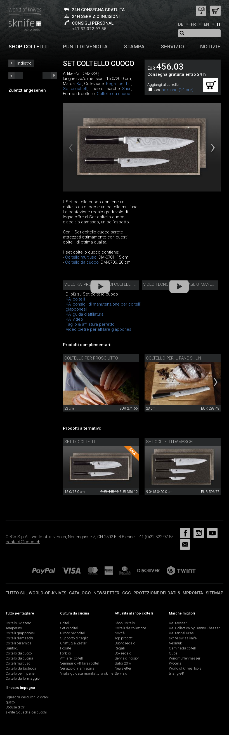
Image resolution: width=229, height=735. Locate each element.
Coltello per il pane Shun (173, 358)
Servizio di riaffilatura (77, 668)
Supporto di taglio (74, 638)
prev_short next (50, 75)
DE (180, 24)
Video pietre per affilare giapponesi (99, 329)
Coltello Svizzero (18, 623)
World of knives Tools (185, 668)
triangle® (176, 673)
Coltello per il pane (20, 673)
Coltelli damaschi (19, 638)
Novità (120, 633)
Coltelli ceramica (19, 643)
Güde (173, 653)
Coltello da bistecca (21, 668)
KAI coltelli (75, 299)
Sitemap (214, 592)
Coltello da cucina (19, 658)
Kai (79, 83)
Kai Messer (178, 623)
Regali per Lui (118, 83)
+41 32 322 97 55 (89, 28)
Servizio (172, 46)
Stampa (134, 46)
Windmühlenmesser (184, 658)
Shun (126, 88)
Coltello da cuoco (113, 93)
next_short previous (15, 75)
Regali (120, 648)
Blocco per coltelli (73, 633)
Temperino (14, 628)
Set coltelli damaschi (169, 441)
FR (193, 24)
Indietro (24, 63)
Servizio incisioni (127, 658)
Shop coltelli (27, 46)
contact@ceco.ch (23, 541)
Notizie (210, 46)
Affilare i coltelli (72, 658)
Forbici (65, 653)
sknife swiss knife (183, 638)
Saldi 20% (123, 663)
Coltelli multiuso (18, 663)
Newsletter (106, 592)
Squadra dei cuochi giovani (27, 697)
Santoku (12, 648)
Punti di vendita (85, 46)
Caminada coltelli (183, 648)
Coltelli (65, 623)
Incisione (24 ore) (177, 89)
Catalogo (80, 592)
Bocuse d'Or (15, 707)
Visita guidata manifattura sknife (86, 673)
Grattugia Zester (73, 643)
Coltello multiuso (80, 257)
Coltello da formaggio (22, 678)
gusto (10, 702)
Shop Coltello (125, 623)
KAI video (74, 319)
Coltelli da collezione (130, 628)
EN (206, 24)
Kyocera (175, 663)
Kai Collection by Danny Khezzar (194, 628)
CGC (126, 592)
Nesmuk (175, 643)
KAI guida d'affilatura (84, 314)
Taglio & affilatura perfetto (90, 324)
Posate (65, 648)
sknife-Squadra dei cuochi (26, 712)
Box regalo (123, 653)
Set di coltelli (75, 88)
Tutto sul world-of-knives (36, 592)
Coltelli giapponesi (20, 633)
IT (219, 24)
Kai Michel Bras (181, 633)
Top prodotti (124, 638)
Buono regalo (125, 643)
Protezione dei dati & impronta (168, 592)
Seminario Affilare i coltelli (80, 663)
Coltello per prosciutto (91, 358)
